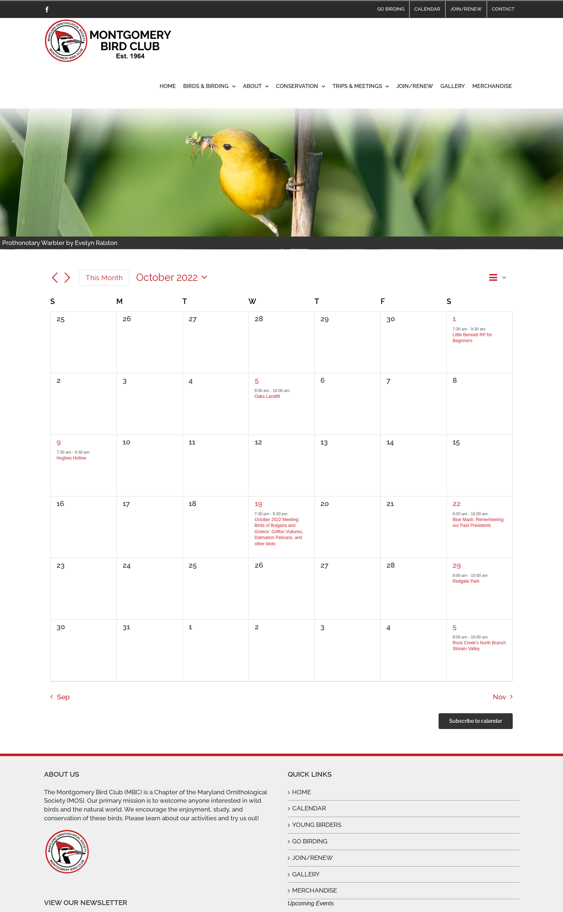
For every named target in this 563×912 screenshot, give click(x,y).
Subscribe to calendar (475, 721)
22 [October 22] (457, 503)
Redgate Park (466, 581)
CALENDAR (309, 808)
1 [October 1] (454, 318)
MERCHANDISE (314, 890)
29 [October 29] (457, 565)
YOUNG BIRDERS (316, 824)
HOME (301, 792)
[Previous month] (54, 278)
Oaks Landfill (267, 396)
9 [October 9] (59, 441)
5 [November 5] (455, 626)
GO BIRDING (309, 841)
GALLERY (306, 874)
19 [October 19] (258, 503)
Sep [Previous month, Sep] (63, 697)
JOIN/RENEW (312, 857)
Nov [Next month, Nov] (499, 697)
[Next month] (67, 278)
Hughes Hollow (71, 458)
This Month (104, 278)
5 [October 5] (257, 380)
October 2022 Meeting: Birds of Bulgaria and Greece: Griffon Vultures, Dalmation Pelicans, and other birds (279, 531)
